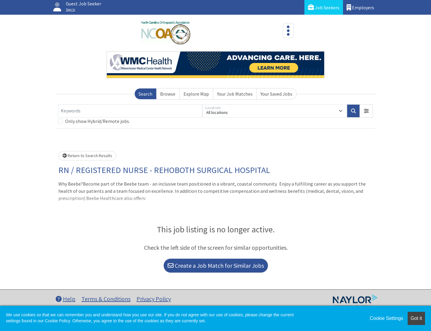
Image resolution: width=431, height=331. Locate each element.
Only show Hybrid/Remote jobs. (97, 121)
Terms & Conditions (105, 299)
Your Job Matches (235, 94)
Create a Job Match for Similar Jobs (216, 265)
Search (145, 94)
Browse (167, 94)
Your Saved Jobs (276, 94)
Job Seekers (323, 7)
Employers (360, 7)
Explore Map (196, 94)
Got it (416, 318)
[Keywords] (130, 111)
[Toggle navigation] (288, 30)
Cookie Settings (386, 318)
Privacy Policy (153, 299)
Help (65, 299)
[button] (366, 111)
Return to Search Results (87, 155)
